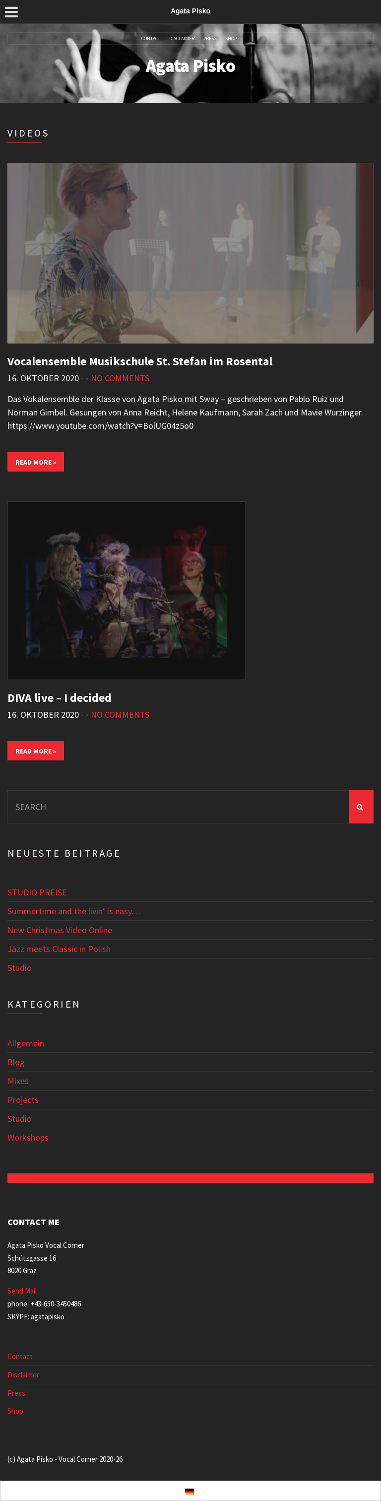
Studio (19, 967)
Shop (231, 38)
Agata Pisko (190, 66)
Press (209, 38)
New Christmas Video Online (59, 930)
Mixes (18, 1081)
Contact (150, 38)
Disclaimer (181, 38)
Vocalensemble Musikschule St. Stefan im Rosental (139, 361)
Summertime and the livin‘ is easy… (73, 911)
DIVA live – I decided (59, 697)
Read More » (35, 462)
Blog (16, 1062)
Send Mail (22, 1291)
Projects (23, 1099)
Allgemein (25, 1043)
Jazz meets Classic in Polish (59, 949)
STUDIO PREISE (37, 892)
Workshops (28, 1137)
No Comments (120, 378)
